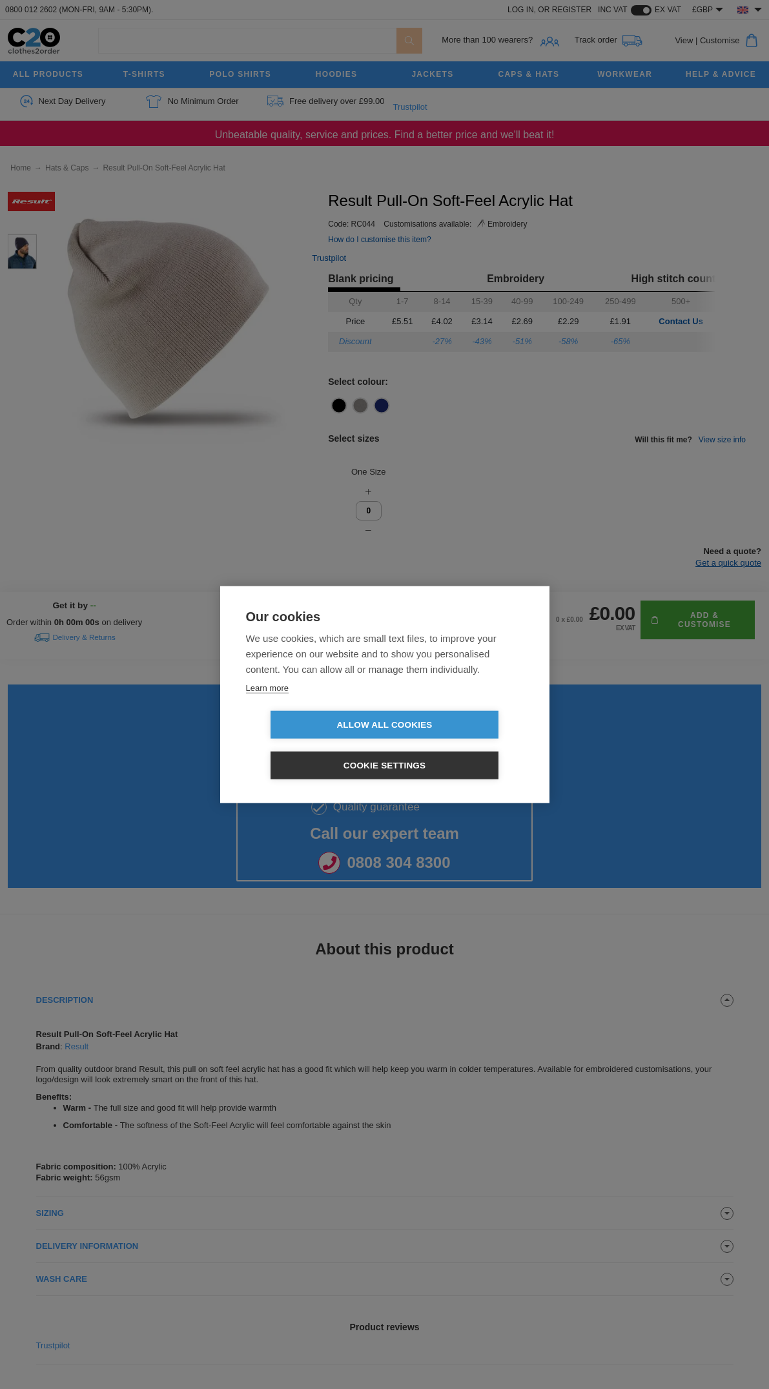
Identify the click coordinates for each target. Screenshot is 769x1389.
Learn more (267, 708)
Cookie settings (459, 745)
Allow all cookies (310, 745)
